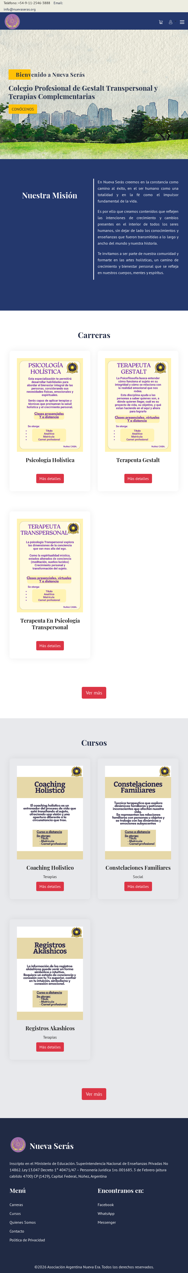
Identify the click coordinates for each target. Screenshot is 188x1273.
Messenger (107, 1222)
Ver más (94, 693)
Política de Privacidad (27, 1239)
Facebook (106, 1204)
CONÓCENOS (22, 109)
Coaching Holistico (50, 867)
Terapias (50, 876)
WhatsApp (106, 1213)
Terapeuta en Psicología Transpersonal (50, 623)
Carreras (16, 1204)
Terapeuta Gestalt (138, 460)
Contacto (17, 1231)
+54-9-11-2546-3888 (34, 3)
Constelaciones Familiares (138, 867)
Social (138, 876)
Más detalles (50, 478)
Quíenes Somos (23, 1222)
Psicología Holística (50, 460)
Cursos (15, 1213)
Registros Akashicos (50, 1028)
